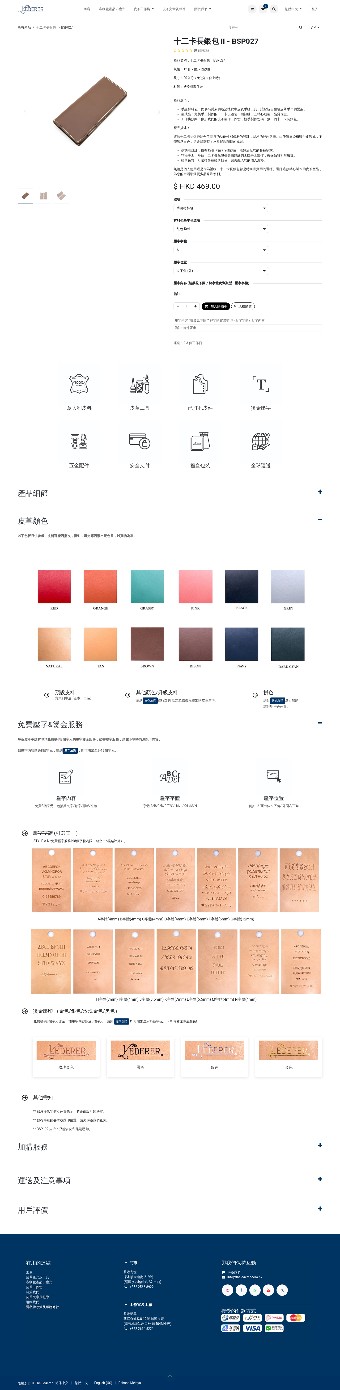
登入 (315, 9)
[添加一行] (195, 306)
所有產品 (24, 27)
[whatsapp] (255, 1290)
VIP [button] (313, 27)
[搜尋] (301, 27)
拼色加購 (277, 700)
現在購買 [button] (243, 306)
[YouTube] (268, 1290)
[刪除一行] (178, 306)
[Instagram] (227, 1290)
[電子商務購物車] (252, 8)
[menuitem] (87, 9)
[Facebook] (241, 1290)
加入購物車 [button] (216, 306)
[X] (282, 1290)
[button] (273, 8)
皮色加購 (150, 700)
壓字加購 (70, 750)
